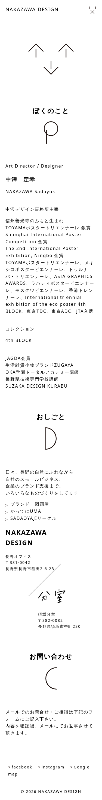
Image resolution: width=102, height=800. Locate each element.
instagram (53, 767)
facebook (22, 767)
